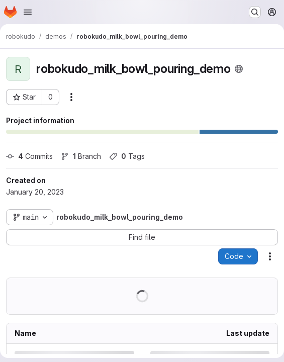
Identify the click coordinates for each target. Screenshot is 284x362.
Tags (127, 156)
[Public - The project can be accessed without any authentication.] (239, 69)
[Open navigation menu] (28, 12)
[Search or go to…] (255, 12)
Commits (29, 156)
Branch (81, 156)
